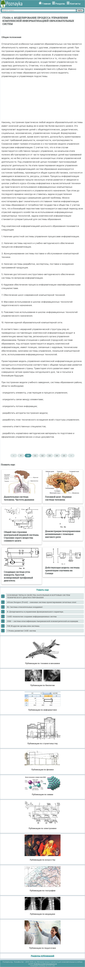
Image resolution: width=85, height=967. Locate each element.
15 (64, 455)
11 (35, 455)
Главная (46, 3)
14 (57, 455)
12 (42, 455)
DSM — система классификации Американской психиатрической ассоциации (42, 621)
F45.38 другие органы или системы (23, 626)
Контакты (75, 3)
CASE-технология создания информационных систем (32, 616)
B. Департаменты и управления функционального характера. (35, 611)
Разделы (60, 3)
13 (50, 455)
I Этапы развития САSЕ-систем (21, 630)
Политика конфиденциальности (45, 964)
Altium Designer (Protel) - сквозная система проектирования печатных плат (41, 602)
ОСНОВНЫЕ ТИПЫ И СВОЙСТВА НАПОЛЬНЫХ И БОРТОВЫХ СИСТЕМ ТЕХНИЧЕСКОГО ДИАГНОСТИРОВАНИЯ (38, 596)
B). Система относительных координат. (25, 607)
